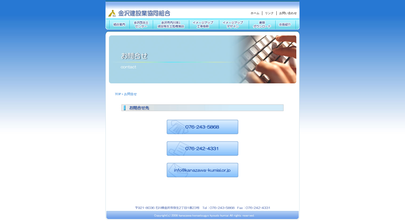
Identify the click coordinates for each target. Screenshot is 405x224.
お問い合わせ (288, 13)
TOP (118, 94)
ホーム (255, 13)
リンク (269, 13)
